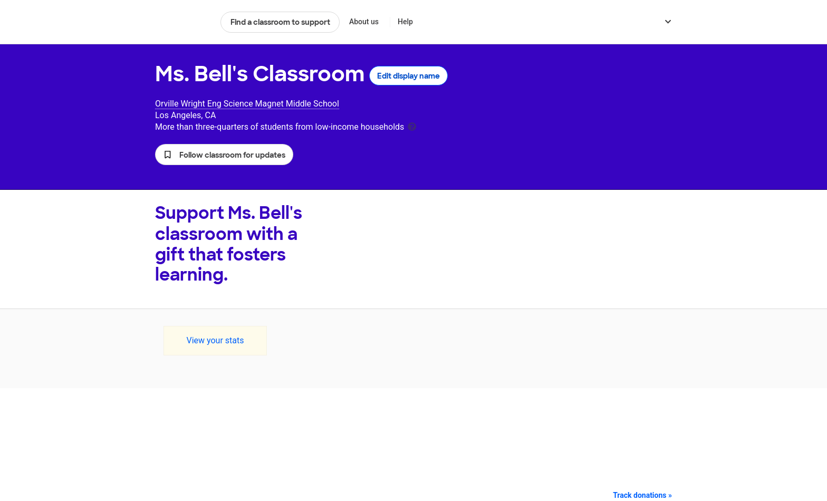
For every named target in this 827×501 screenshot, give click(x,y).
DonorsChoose (183, 22)
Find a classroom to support (280, 22)
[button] (224, 154)
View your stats (215, 340)
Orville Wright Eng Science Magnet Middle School (247, 104)
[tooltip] (412, 126)
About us (364, 21)
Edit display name (408, 76)
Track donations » (642, 495)
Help (405, 21)
